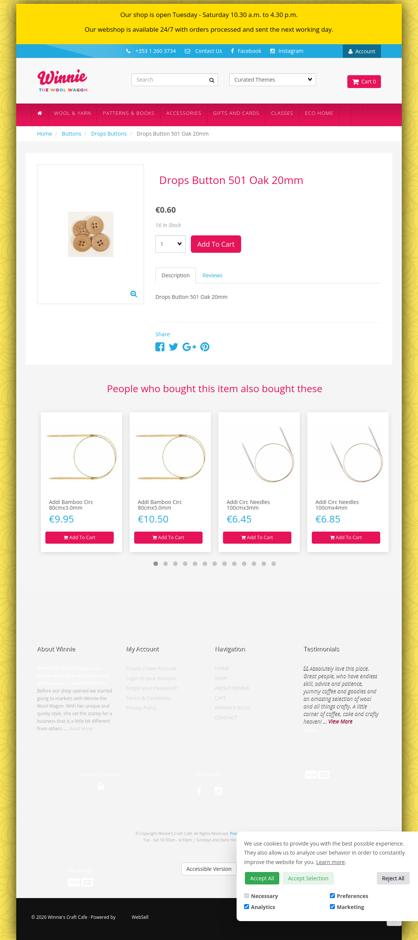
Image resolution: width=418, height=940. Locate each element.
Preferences (349, 896)
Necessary (261, 896)
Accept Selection (308, 878)
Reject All (393, 878)
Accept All (262, 878)
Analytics (259, 907)
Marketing (347, 907)
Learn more (330, 862)
